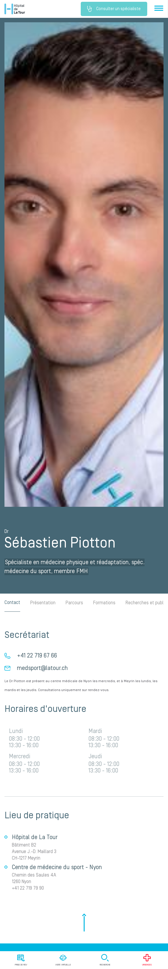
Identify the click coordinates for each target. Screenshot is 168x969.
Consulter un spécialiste (114, 9)
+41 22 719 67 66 (37, 655)
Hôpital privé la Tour (14, 9)
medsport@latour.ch (42, 668)
